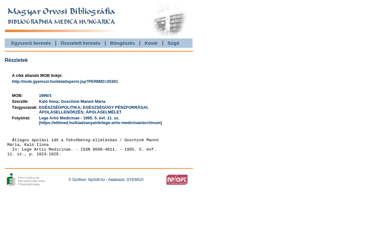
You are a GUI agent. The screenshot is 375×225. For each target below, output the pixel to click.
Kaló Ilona (48, 101)
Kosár (151, 43)
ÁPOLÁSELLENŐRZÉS (61, 112)
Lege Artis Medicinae (59, 118)
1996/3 (45, 95)
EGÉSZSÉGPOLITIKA (59, 107)
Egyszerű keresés (31, 43)
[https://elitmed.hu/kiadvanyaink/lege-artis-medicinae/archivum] (100, 122)
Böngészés (122, 43)
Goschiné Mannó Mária (83, 101)
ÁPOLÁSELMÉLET (104, 112)
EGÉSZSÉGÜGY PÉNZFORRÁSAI (115, 107)
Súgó (173, 43)
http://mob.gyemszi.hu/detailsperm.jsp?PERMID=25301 (65, 81)
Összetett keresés (80, 43)
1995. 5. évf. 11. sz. (101, 118)
